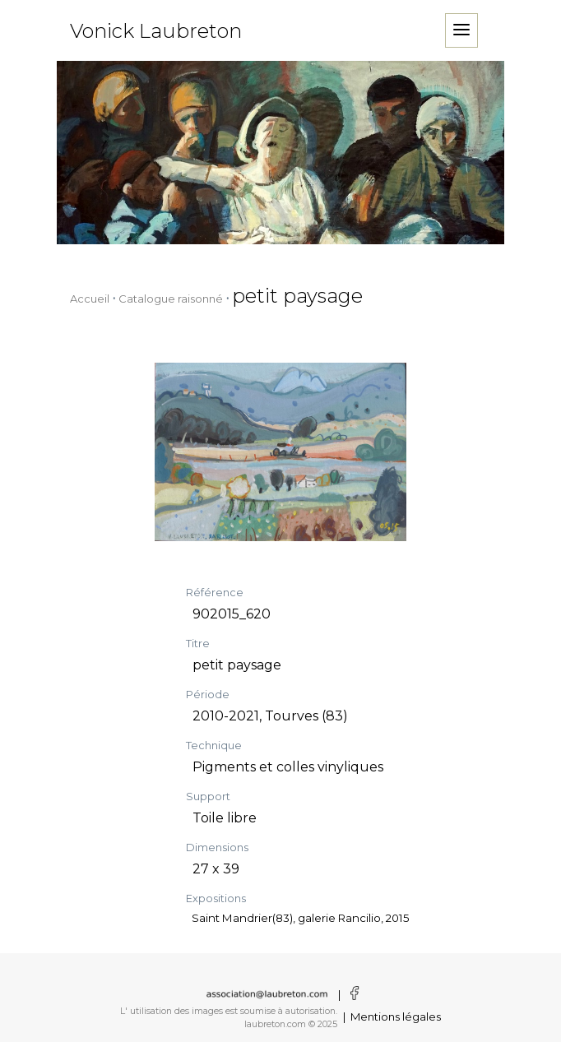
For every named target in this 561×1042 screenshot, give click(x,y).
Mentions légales (395, 1016)
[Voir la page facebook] (351, 994)
